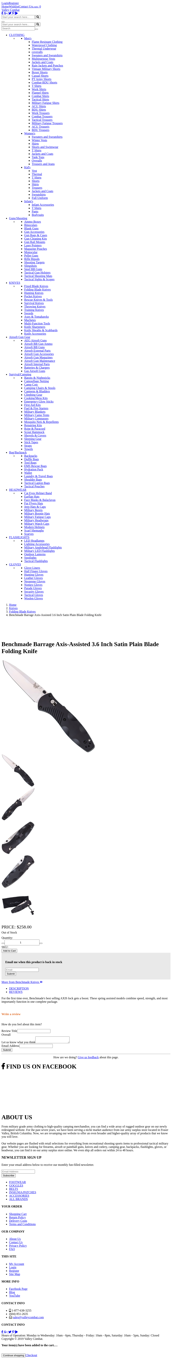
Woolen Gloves (33, 598)
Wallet (28, 472)
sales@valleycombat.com (28, 1318)
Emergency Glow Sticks (38, 401)
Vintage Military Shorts (46, 69)
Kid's (27, 167)
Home (5, 6)
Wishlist (14, 6)
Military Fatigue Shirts (45, 102)
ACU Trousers (40, 126)
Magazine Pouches (35, 248)
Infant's (28, 201)
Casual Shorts (40, 75)
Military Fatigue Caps (37, 517)
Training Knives (34, 309)
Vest (34, 170)
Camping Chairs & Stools (39, 388)
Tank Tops (38, 157)
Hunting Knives (33, 293)
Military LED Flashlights (39, 550)
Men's (27, 38)
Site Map (14, 1275)
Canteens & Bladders (37, 391)
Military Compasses (36, 418)
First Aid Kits (32, 405)
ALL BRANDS (18, 1200)
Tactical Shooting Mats (38, 276)
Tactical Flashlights (36, 561)
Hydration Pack (33, 469)
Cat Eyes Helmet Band (38, 493)
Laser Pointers (33, 245)
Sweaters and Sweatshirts (47, 55)
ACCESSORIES (19, 1196)
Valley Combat (11, 10)
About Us (15, 1240)
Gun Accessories (34, 231)
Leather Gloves (33, 578)
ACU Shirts (39, 106)
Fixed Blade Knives (36, 286)
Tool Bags (30, 462)
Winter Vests (39, 140)
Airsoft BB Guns (34, 347)
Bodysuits (38, 214)
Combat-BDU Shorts (44, 82)
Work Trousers (41, 113)
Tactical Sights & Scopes (39, 279)
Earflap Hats (31, 496)
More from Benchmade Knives (22, 982)
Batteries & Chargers (37, 367)
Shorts (36, 181)
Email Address (10, 1047)
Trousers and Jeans (43, 164)
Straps (28, 445)
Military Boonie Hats (37, 513)
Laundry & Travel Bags (38, 476)
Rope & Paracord (34, 428)
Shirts (35, 184)
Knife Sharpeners (34, 326)
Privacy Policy (18, 1246)
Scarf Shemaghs (34, 530)
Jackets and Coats (42, 62)
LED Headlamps (34, 540)
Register (14, 3)
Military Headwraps (36, 520)
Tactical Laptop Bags (37, 483)
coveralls (37, 52)
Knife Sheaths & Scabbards (40, 330)
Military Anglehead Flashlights (43, 547)
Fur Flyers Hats (33, 503)
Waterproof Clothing (44, 45)
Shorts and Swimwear (45, 147)
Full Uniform (40, 197)
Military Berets (33, 510)
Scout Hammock (34, 432)
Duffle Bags (31, 459)
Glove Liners (32, 567)
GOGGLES (16, 1186)
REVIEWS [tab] (15, 991)
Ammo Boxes (32, 221)
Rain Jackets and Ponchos (47, 65)
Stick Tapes (31, 442)
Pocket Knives (33, 296)
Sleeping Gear (32, 438)
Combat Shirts (40, 96)
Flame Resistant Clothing (47, 41)
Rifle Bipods (32, 259)
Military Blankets (34, 411)
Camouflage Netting (36, 381)
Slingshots (30, 265)
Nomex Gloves (33, 584)
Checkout (31, 1356)
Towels (28, 449)
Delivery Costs (18, 1221)
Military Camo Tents (36, 415)
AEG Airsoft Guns (35, 340)
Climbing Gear (33, 394)
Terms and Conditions (22, 1225)
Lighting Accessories (37, 544)
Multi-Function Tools (37, 323)
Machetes (30, 320)
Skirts (35, 143)
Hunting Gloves (33, 574)
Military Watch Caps (36, 523)
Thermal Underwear (44, 48)
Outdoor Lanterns (35, 554)
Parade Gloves (33, 588)
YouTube (14, 1296)
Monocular (30, 252)
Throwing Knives (34, 306)
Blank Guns (31, 228)
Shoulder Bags (33, 479)
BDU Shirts (39, 109)
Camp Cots (31, 384)
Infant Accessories (43, 204)
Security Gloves (34, 591)
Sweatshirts (39, 194)
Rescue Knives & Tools (38, 299)
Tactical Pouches (34, 486)
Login (5, 3)
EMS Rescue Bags (35, 466)
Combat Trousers (42, 116)
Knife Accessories (35, 333)
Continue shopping (13, 1356)
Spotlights (30, 557)
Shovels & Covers (35, 435)
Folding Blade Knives (37, 289)
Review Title (9, 1030)
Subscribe (8, 1176)
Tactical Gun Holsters (37, 272)
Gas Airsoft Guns (34, 371)
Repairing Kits (33, 425)
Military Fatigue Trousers (47, 123)
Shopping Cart (18, 1215)
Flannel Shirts (40, 92)
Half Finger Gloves (36, 571)
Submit (11, 973)
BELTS (13, 1190)
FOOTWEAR (17, 1183)
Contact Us (26, 6)
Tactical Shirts (40, 99)
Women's (29, 133)
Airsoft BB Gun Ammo (38, 343)
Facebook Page (18, 1290)
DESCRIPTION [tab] (19, 988)
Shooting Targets (34, 262)
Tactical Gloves (33, 595)
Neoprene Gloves (34, 581)
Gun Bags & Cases (35, 235)
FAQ (12, 1250)
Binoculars (30, 225)
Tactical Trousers (42, 119)
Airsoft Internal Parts (37, 364)
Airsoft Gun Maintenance (39, 360)
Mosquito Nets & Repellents (41, 421)
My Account (16, 1265)
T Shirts (36, 85)
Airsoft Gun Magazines (38, 357)
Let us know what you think (18, 1043)
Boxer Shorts (40, 72)
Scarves (29, 533)
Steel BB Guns (33, 269)
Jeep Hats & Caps (35, 506)
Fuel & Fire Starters (36, 408)
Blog (12, 1293)
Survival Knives (34, 303)
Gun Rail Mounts (34, 242)
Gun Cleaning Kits (35, 238)
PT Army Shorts (41, 79)
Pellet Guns (31, 255)
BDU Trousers (40, 130)
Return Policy (17, 1218)
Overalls (37, 160)
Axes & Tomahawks (36, 316)
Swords (28, 313)
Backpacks (30, 455)
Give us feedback (88, 1058)
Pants (35, 211)
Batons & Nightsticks (37, 377)
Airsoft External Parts (37, 350)
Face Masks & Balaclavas (40, 500)
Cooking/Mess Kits (36, 398)
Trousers (37, 187)
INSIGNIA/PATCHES (22, 1193)
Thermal (37, 174)
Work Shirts (39, 89)
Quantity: (7, 937)
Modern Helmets (34, 527)
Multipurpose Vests (43, 58)
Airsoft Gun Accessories (39, 354)
